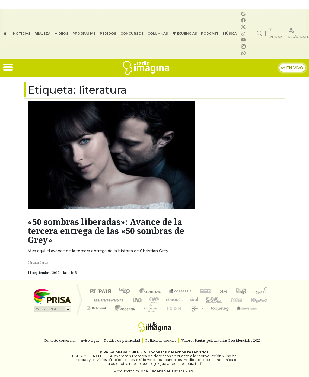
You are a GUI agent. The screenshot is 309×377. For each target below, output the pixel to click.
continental (194, 299)
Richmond (97, 314)
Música (230, 33)
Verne (225, 299)
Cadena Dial (242, 299)
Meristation (244, 314)
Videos (61, 33)
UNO (137, 299)
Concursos (132, 33)
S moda (194, 314)
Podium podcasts (97, 306)
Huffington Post (107, 299)
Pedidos (108, 33)
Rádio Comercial (268, 314)
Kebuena (261, 299)
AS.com (222, 291)
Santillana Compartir (180, 291)
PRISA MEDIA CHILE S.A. (125, 352)
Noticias (21, 33)
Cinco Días (174, 299)
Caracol (260, 291)
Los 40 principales (126, 291)
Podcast (210, 33)
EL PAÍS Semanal (209, 299)
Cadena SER (205, 291)
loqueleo (218, 314)
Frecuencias (184, 33)
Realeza (42, 33)
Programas (83, 33)
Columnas (158, 33)
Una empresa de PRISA (52, 296)
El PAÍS (100, 291)
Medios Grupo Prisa (52, 309)
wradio (153, 299)
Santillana (151, 291)
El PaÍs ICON (173, 314)
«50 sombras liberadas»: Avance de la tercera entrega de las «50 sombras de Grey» (106, 230)
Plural (149, 314)
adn (240, 291)
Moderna (123, 314)
